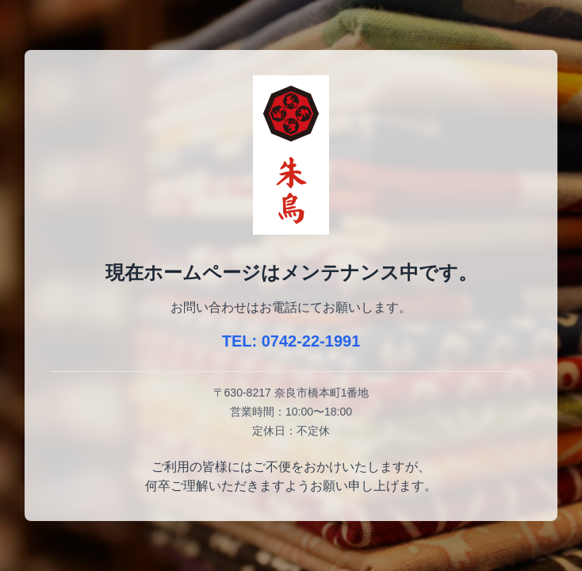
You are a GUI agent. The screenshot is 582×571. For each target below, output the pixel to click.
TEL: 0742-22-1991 (291, 341)
